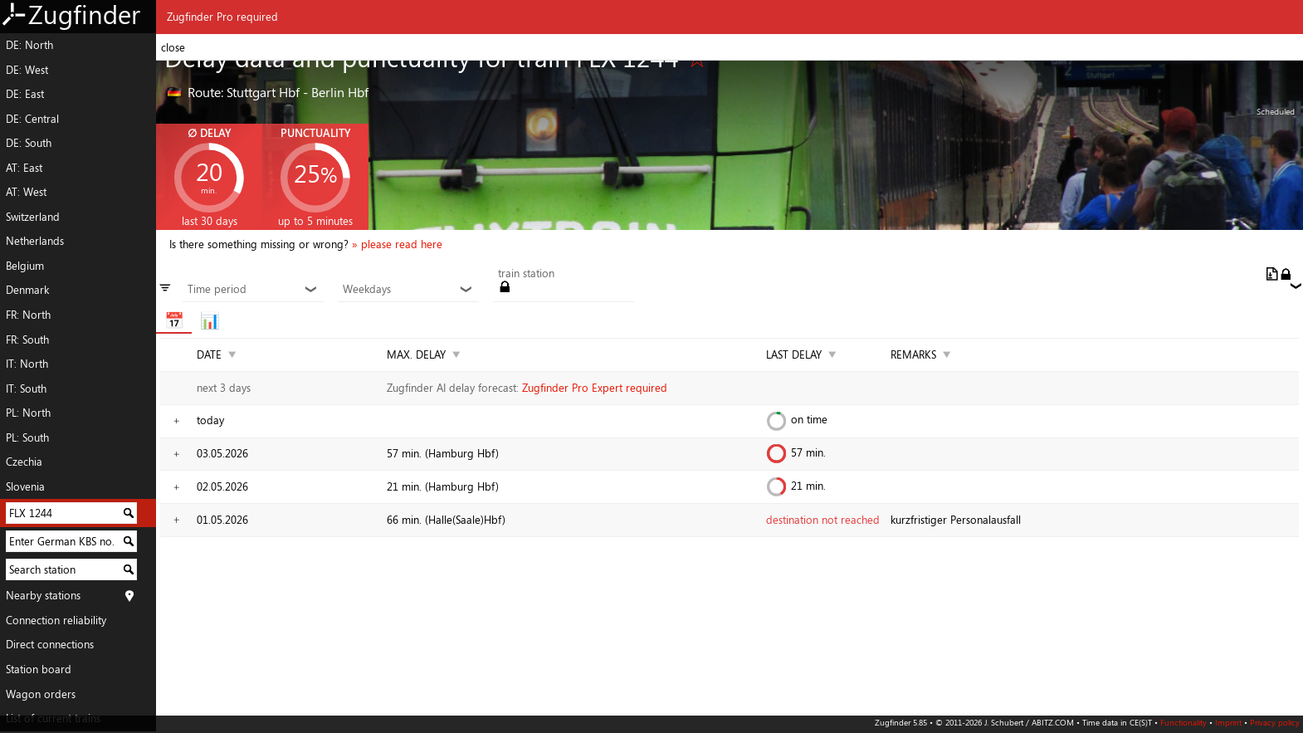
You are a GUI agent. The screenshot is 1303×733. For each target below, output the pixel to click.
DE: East (25, 93)
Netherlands (35, 240)
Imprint (1228, 722)
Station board (38, 669)
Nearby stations (43, 595)
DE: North (29, 44)
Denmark (27, 289)
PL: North (28, 412)
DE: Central (32, 118)
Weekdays (408, 289)
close (173, 47)
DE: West (27, 69)
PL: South (27, 437)
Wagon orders (41, 694)
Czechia (24, 461)
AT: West (26, 191)
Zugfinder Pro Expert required (594, 387)
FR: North (28, 314)
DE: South (28, 142)
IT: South (26, 388)
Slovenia (25, 486)
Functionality (1183, 722)
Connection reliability (56, 620)
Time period (253, 289)
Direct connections (50, 644)
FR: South (27, 339)
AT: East (24, 167)
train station (526, 274)
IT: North (27, 363)
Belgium (25, 265)
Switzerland (33, 216)
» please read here (397, 244)
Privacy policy (1275, 722)
